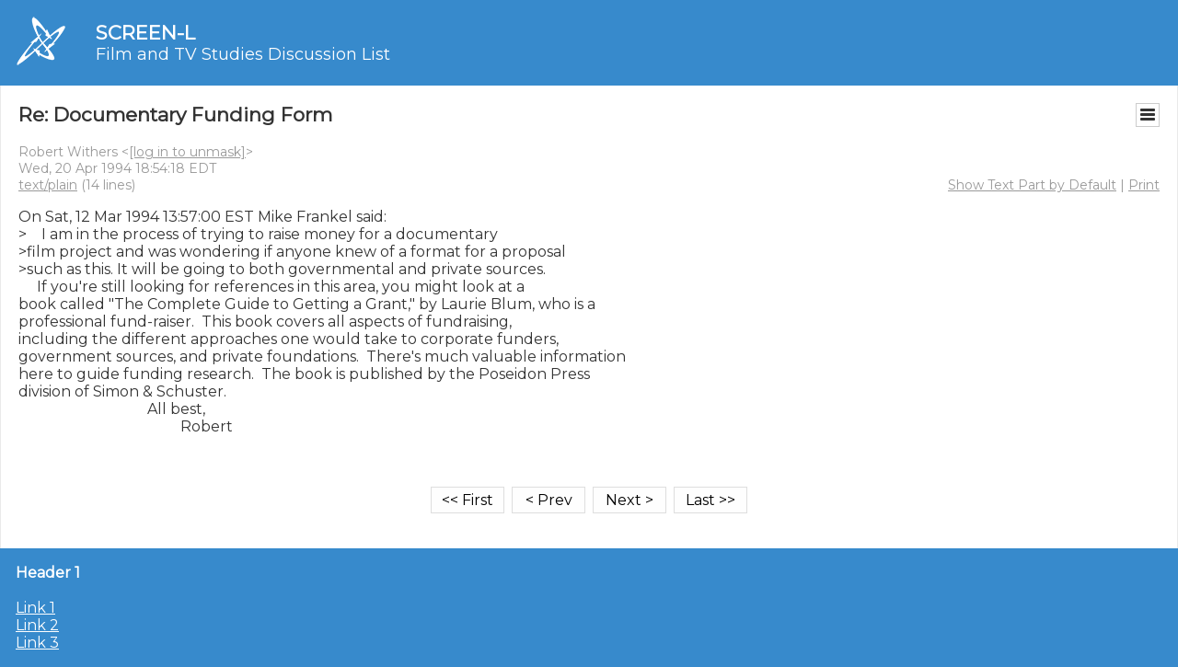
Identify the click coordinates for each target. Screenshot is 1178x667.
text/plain (47, 185)
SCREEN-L (145, 32)
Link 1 (35, 607)
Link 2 (37, 625)
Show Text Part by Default (1032, 185)
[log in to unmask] (187, 152)
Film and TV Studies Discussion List (243, 54)
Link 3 (37, 642)
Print (1144, 185)
